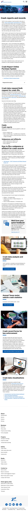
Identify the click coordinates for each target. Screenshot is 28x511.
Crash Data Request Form (15, 94)
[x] (6, 504)
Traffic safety (3, 448)
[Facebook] (20, 504)
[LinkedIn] (13, 504)
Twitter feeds (3, 462)
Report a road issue (5, 471)
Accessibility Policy (11, 509)
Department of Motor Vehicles (7, 485)
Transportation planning (6, 442)
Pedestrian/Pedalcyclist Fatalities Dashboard (13, 396)
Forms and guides (4, 432)
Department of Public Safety (7, 483)
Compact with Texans (5, 477)
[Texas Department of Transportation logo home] (6, 1)
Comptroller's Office (5, 489)
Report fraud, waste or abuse (7, 475)
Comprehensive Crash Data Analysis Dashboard (14, 394)
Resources (3, 427)
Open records (3, 469)
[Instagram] (17, 504)
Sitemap (2, 421)
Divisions (2, 419)
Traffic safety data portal (6, 450)
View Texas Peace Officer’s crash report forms (13, 351)
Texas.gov (3, 491)
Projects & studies (4, 440)
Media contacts (4, 464)
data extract (14, 97)
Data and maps (4, 4)
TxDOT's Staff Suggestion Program (8, 473)
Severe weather (4, 452)
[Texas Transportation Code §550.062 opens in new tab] (13, 22)
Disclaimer (4, 509)
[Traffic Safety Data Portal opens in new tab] (17, 383)
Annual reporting (6, 97)
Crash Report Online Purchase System (11, 78)
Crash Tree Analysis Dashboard (10, 395)
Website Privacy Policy (21, 509)
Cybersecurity (4, 454)
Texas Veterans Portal (5, 487)
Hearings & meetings (5, 438)
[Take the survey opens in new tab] (15, 232)
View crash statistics (8, 304)
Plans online (3, 428)
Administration (4, 415)
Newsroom (3, 460)
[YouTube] (10, 504)
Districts (2, 417)
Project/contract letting (6, 430)
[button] (24, 1)
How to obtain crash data (9, 268)
